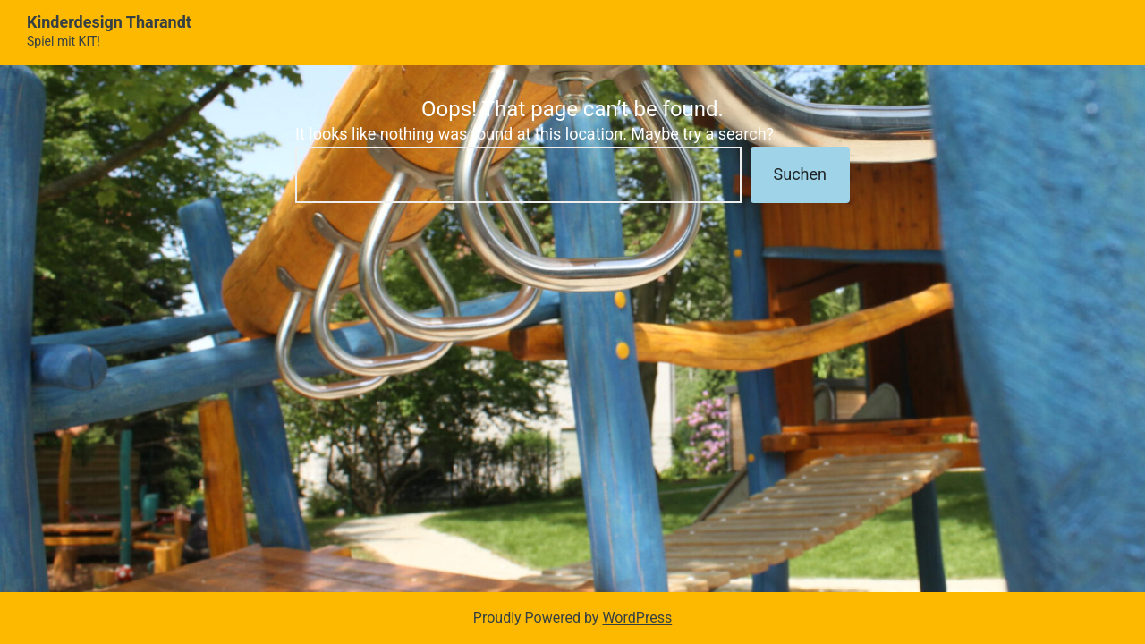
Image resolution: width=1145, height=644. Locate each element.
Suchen (800, 174)
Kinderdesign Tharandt (109, 22)
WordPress (637, 617)
